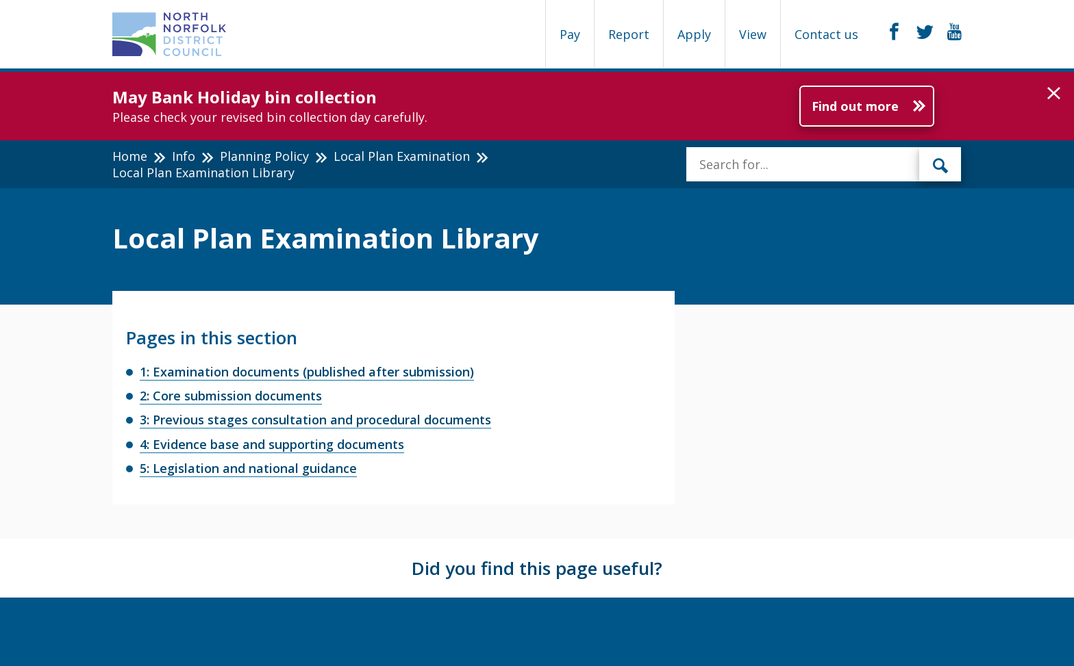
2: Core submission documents (231, 395)
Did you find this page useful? (537, 568)
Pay (570, 34)
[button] (1053, 94)
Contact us (826, 34)
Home (129, 156)
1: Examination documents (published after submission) (307, 371)
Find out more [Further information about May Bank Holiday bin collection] (855, 106)
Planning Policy (264, 156)
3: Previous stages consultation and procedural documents (315, 419)
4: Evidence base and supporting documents (272, 444)
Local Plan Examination (402, 156)
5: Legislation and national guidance (248, 468)
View (752, 34)
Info (183, 156)
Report (628, 34)
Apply (694, 34)
